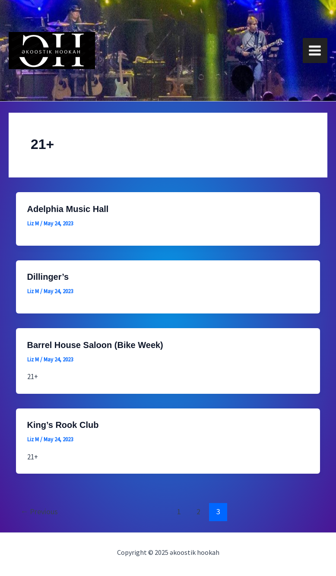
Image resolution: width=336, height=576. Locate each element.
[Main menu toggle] (315, 50)
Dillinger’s (48, 277)
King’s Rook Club (63, 425)
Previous (39, 511)
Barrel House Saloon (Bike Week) (95, 345)
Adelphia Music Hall (68, 209)
